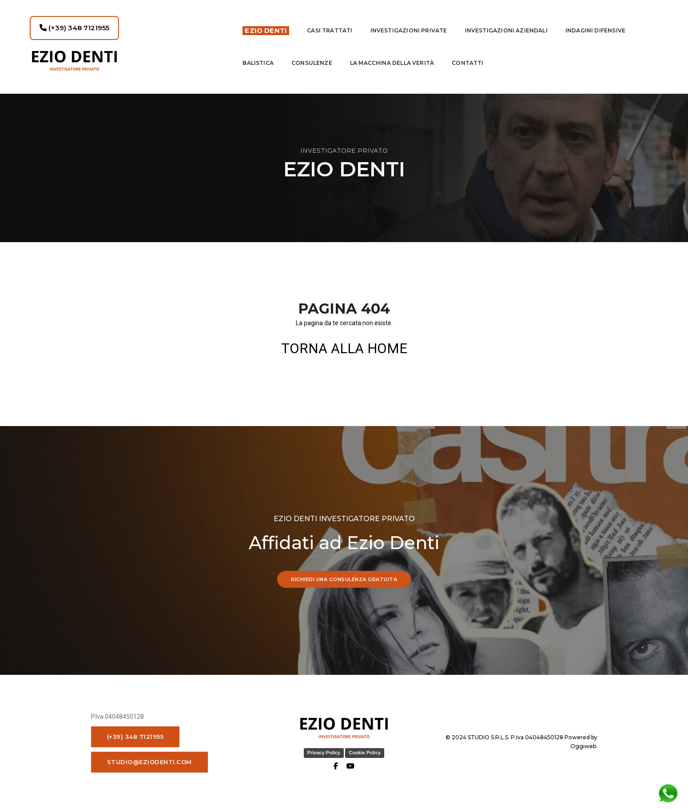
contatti (467, 57)
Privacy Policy (324, 752)
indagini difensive (595, 25)
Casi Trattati (329, 25)
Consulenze (311, 57)
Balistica (258, 57)
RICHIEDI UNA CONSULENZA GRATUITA (344, 579)
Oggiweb (583, 746)
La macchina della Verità (392, 57)
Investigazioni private (408, 25)
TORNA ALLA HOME (344, 348)
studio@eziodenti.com (149, 761)
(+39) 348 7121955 (74, 22)
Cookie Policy (365, 752)
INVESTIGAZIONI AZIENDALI (506, 25)
